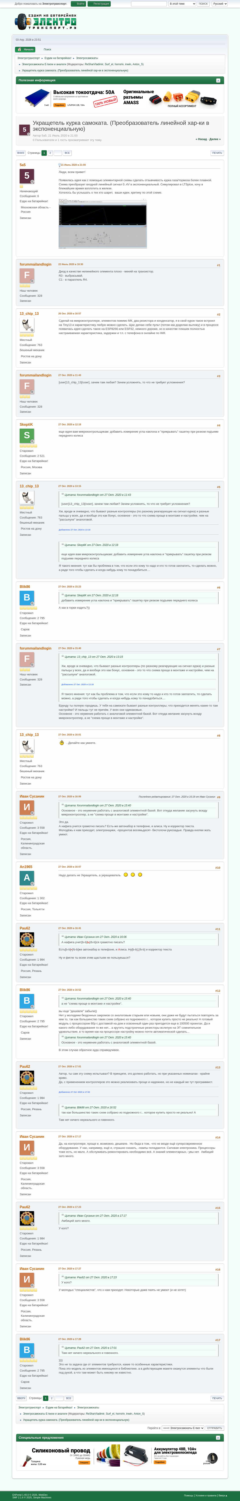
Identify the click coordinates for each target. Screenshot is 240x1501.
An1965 (26, 867)
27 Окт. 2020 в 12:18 (69, 424)
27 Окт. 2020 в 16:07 (69, 866)
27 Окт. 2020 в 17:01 (69, 1066)
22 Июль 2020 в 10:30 (70, 264)
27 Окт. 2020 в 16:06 (69, 796)
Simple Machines (42, 1497)
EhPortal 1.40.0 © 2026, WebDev (29, 1494)
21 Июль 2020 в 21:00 (73, 164)
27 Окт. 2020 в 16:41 (69, 928)
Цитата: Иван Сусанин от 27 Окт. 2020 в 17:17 (95, 1215)
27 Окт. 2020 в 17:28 (69, 1339)
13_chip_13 (29, 313)
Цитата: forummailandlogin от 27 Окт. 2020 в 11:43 (98, 494)
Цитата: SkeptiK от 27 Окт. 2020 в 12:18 (91, 545)
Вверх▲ (223, 1495)
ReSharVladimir (94, 64)
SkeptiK (26, 424)
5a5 (23, 165)
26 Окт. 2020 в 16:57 (69, 313)
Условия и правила (205, 1495)
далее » (215, 139)
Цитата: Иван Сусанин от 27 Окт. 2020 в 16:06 (95, 937)
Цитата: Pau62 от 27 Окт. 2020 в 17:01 (91, 1347)
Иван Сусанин (32, 796)
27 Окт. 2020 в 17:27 (69, 1268)
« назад (201, 139)
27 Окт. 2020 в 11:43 (69, 375)
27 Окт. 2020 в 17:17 (69, 1136)
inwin (128, 64)
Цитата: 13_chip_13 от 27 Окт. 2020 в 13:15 (94, 656)
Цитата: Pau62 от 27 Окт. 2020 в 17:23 (91, 1277)
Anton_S (138, 64)
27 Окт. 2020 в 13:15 (69, 486)
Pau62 (25, 928)
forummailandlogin (35, 264)
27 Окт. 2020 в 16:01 (69, 734)
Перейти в (154, 1427)
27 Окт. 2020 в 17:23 (69, 1207)
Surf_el (109, 64)
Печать (217, 153)
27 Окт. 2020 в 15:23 (69, 586)
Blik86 (25, 587)
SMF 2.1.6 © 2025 (22, 1497)
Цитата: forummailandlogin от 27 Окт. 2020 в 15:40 (98, 805)
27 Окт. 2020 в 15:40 (69, 648)
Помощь (188, 1495)
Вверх (21, 1398)
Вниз (20, 153)
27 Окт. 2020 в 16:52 (69, 989)
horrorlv (119, 64)
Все (67, 153)
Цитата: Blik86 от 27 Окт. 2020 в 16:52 (90, 1107)
